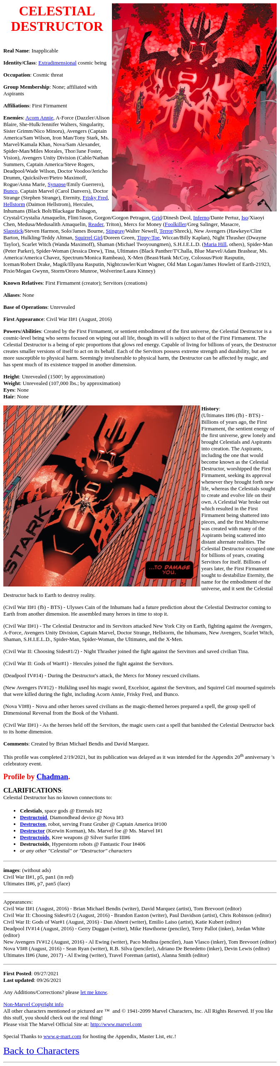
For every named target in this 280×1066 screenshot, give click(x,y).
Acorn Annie (39, 117)
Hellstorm (14, 204)
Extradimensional (57, 63)
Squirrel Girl (88, 237)
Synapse (57, 184)
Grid (157, 217)
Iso (244, 217)
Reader (95, 224)
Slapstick (13, 231)
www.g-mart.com (62, 1036)
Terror (166, 231)
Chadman (52, 777)
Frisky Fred (95, 197)
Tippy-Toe (148, 237)
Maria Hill (215, 244)
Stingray (115, 231)
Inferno (201, 217)
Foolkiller (175, 224)
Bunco (10, 191)
